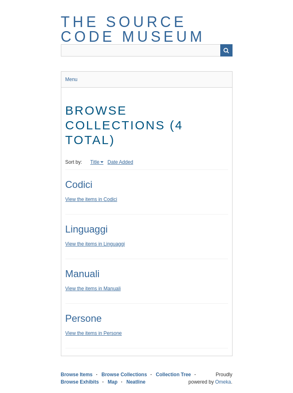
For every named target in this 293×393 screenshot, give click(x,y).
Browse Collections (124, 374)
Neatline (135, 382)
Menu (71, 79)
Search (226, 50)
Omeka (223, 382)
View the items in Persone (93, 333)
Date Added (120, 162)
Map (113, 382)
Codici (79, 184)
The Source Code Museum (133, 29)
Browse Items (77, 374)
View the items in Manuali (93, 288)
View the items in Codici (91, 199)
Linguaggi (86, 229)
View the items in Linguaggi (95, 244)
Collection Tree (173, 374)
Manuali (82, 273)
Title (94, 162)
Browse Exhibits (80, 382)
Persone (83, 318)
